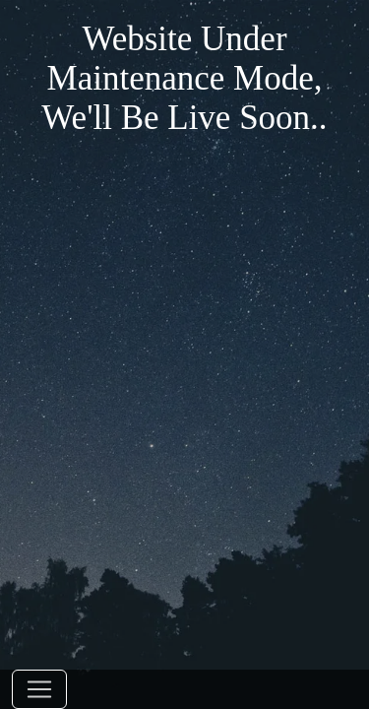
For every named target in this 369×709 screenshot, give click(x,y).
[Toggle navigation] (39, 689)
